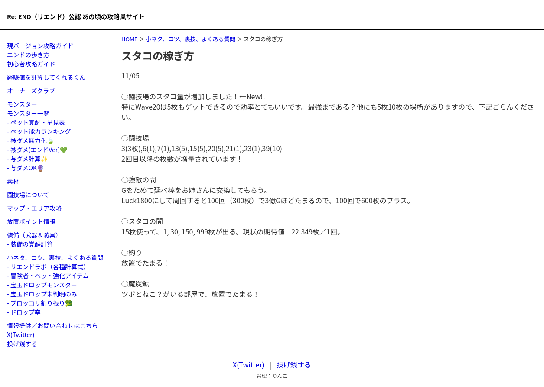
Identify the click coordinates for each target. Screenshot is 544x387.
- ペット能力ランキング (39, 131)
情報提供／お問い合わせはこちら (52, 325)
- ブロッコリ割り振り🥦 (39, 303)
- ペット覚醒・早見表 (36, 122)
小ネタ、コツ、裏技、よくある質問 (190, 39)
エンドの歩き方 (28, 54)
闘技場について (28, 194)
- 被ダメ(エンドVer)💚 (37, 149)
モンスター (22, 104)
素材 (13, 181)
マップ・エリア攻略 (34, 208)
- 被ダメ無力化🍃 (30, 140)
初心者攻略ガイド (31, 63)
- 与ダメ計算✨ (27, 158)
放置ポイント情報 (31, 221)
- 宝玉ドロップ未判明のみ (42, 293)
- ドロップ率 (24, 312)
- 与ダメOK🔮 (25, 167)
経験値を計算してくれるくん (46, 77)
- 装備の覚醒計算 (30, 244)
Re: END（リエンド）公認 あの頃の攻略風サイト (122, 14)
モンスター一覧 (28, 113)
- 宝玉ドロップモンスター (42, 284)
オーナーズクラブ (31, 90)
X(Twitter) (21, 334)
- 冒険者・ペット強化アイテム (48, 275)
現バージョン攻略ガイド (40, 45)
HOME (129, 39)
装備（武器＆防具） (34, 235)
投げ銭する (22, 343)
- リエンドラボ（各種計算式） (48, 266)
